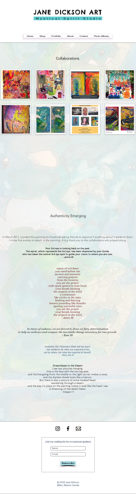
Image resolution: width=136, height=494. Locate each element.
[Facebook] (68, 429)
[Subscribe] (68, 463)
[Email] (78, 429)
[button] (16, 84)
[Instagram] (58, 429)
